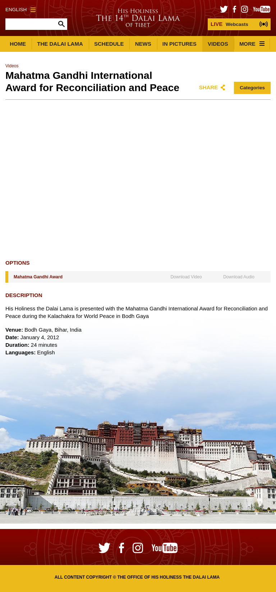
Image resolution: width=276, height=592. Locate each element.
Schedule (109, 44)
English (20, 9)
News (143, 44)
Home (18, 44)
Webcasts (229, 24)
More (251, 44)
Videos (218, 44)
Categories (252, 87)
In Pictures (179, 44)
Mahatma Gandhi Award (38, 276)
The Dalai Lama (60, 44)
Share (208, 87)
